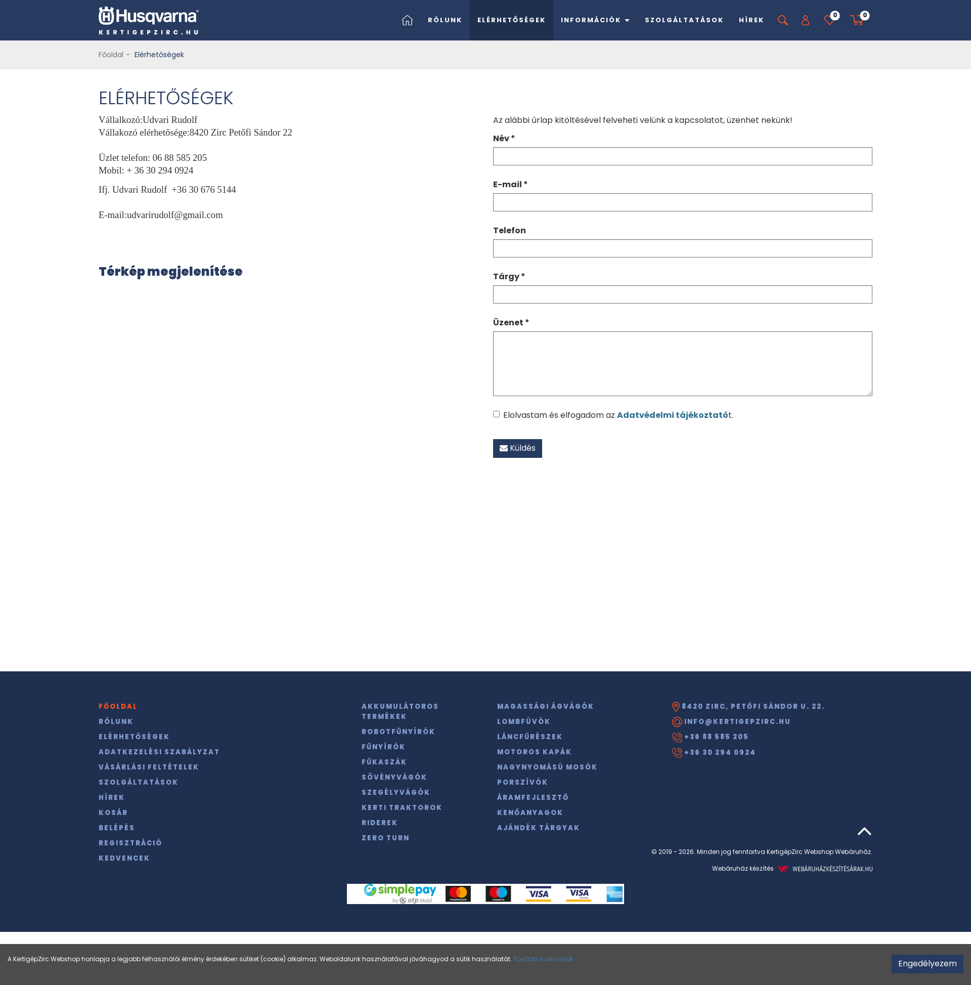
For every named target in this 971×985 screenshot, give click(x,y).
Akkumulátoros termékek (400, 711)
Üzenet (511, 322)
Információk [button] (595, 20)
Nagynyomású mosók (547, 767)
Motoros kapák (534, 752)
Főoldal (111, 55)
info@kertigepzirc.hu (731, 722)
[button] (805, 20)
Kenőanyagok (530, 813)
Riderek (380, 823)
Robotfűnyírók (398, 732)
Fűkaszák (384, 762)
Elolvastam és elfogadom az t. (613, 415)
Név (504, 138)
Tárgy (509, 276)
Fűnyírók (384, 747)
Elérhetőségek (511, 20)
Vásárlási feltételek (149, 767)
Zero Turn (386, 838)
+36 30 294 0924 (714, 753)
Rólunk (445, 20)
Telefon (509, 230)
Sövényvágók (394, 777)
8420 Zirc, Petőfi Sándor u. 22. (748, 707)
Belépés (117, 828)
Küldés (518, 448)
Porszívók (522, 782)
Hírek (751, 20)
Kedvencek (124, 858)
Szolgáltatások (684, 20)
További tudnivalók (543, 959)
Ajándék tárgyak (538, 828)
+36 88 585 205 (710, 737)
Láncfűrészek (530, 737)
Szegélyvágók (396, 792)
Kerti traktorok (402, 807)
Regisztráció (130, 843)
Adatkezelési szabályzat (159, 752)
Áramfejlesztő (533, 797)
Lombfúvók (524, 721)
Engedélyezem (927, 963)
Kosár (113, 813)
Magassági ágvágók (545, 706)
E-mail (510, 184)
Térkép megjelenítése (171, 271)
